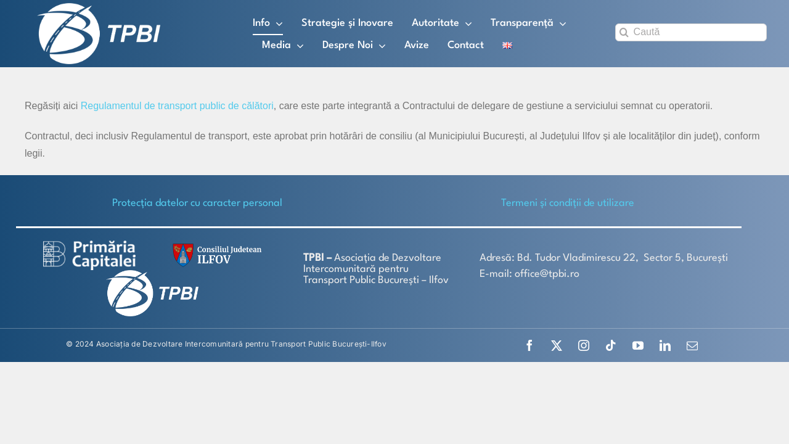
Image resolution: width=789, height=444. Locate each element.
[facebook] (529, 345)
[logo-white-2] (89, 245)
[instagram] (583, 345)
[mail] (692, 345)
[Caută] (691, 32)
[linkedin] (665, 345)
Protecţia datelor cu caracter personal (197, 203)
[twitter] (556, 345)
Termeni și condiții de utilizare (567, 203)
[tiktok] (610, 345)
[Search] (624, 32)
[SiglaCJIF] (215, 246)
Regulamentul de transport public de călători (177, 106)
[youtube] (638, 345)
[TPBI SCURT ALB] (98, 7)
